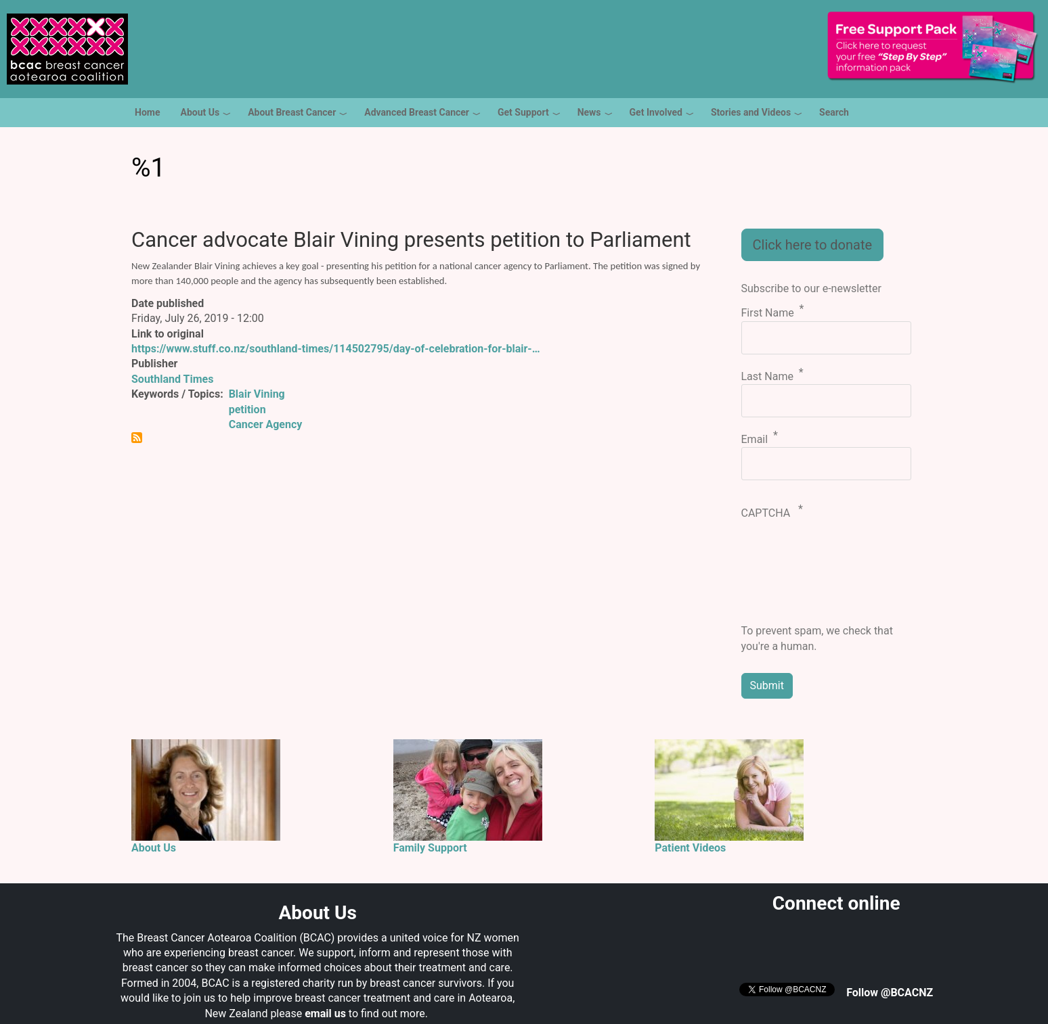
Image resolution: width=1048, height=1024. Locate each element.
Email (754, 439)
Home (147, 112)
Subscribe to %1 (136, 437)
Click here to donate (813, 245)
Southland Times (172, 379)
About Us (199, 112)
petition (247, 409)
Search (834, 112)
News (589, 112)
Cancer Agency (266, 424)
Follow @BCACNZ (889, 992)
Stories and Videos (751, 112)
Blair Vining (257, 394)
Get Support (523, 112)
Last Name (767, 376)
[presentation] (796, 575)
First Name (767, 313)
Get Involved (656, 112)
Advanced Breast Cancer (416, 112)
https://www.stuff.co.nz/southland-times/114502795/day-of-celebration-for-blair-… (335, 348)
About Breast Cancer (292, 112)
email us (325, 1013)
